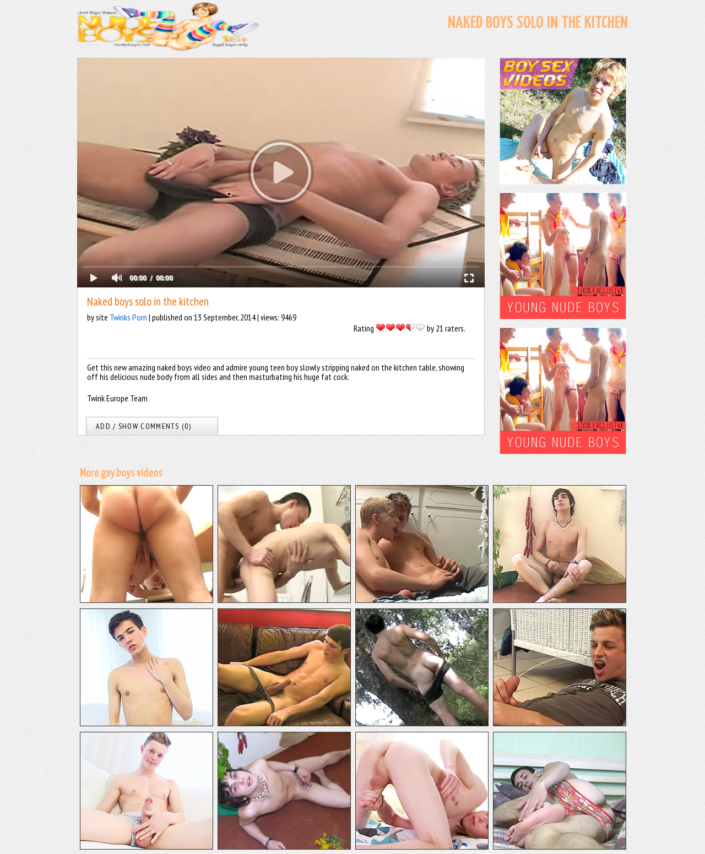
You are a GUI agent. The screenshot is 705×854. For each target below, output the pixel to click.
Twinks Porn (128, 317)
